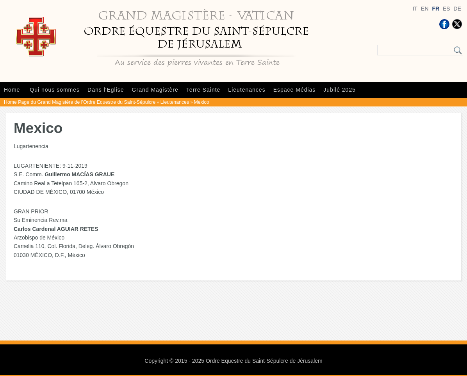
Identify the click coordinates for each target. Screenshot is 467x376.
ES (446, 8)
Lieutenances (246, 90)
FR (435, 8)
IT (415, 8)
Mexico (201, 102)
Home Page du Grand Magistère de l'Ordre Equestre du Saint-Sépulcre (79, 102)
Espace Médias (294, 90)
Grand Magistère (155, 90)
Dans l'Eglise (105, 90)
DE (457, 8)
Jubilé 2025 (339, 90)
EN (424, 8)
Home (12, 90)
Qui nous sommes (55, 90)
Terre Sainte (203, 90)
